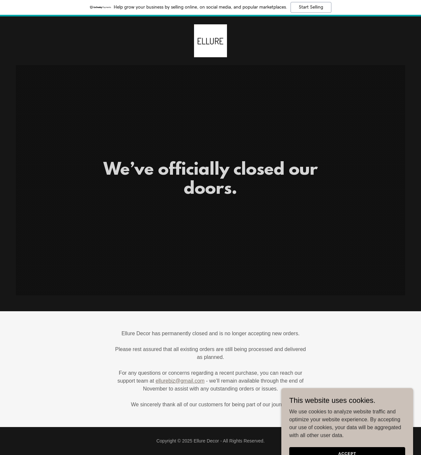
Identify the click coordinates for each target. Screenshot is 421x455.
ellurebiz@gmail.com (180, 381)
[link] (210, 40)
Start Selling (311, 7)
